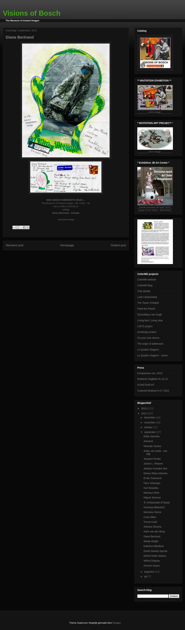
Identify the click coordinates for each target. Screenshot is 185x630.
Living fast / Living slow (150, 320)
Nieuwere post (14, 245)
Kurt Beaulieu (151, 488)
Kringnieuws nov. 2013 (149, 373)
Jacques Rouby (152, 458)
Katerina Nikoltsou (154, 546)
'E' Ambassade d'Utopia (157, 502)
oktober (148, 427)
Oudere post (118, 245)
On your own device (148, 337)
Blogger (116, 622)
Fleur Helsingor (152, 483)
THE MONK (143, 291)
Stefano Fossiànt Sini (155, 468)
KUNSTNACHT (145, 384)
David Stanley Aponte (155, 551)
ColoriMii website (146, 279)
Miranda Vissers (152, 446)
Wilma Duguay (152, 560)
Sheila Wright (151, 541)
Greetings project (146, 332)
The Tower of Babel (148, 302)
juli (146, 576)
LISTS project (144, 326)
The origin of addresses (150, 343)
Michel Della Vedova (155, 555)
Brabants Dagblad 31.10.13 (152, 379)
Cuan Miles (150, 517)
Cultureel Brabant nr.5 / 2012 (153, 390)
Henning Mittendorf (154, 507)
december (150, 417)
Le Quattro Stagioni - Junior (152, 355)
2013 (144, 408)
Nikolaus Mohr (151, 492)
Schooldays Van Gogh (149, 314)
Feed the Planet (146, 308)
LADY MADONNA (147, 297)
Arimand (148, 441)
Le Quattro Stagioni (148, 349)
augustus (149, 571)
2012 (144, 413)
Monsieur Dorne (152, 512)
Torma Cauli (150, 521)
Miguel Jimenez (152, 497)
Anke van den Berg (154, 531)
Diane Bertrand (152, 536)
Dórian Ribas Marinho (156, 473)
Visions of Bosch (31, 13)
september (150, 432)
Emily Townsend (153, 478)
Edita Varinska (151, 436)
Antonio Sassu (152, 565)
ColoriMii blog (144, 285)
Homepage (67, 245)
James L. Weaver (153, 463)
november (150, 422)
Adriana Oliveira (152, 526)
